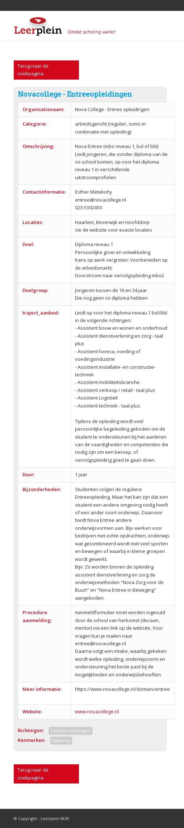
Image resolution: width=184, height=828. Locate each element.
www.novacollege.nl (97, 711)
